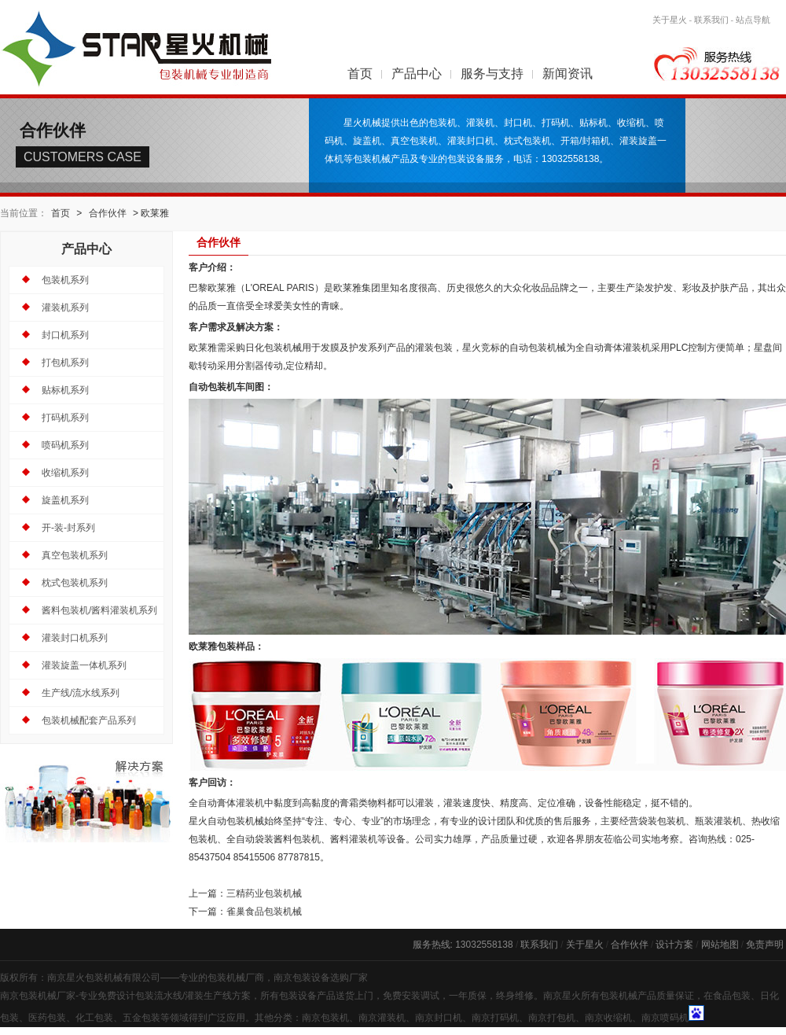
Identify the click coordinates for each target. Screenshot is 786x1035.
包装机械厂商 (236, 977)
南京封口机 (438, 1017)
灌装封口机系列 (75, 637)
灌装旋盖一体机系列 (84, 665)
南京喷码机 (665, 1017)
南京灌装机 (382, 1017)
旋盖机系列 (65, 500)
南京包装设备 (302, 977)
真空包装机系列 (75, 555)
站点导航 (753, 19)
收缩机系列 (65, 472)
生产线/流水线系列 (80, 692)
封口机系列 (65, 335)
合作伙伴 (108, 213)
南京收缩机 (608, 1017)
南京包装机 (325, 1017)
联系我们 (711, 19)
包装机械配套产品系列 (89, 720)
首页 (360, 73)
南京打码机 (495, 1017)
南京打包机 (551, 1017)
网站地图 (720, 944)
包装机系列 (65, 279)
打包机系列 (65, 362)
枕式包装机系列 (75, 582)
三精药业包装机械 (264, 893)
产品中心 (416, 73)
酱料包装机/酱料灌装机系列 (99, 610)
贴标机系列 (65, 390)
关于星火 (669, 19)
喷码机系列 (65, 445)
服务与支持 (492, 73)
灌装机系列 (65, 307)
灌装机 (250, 802)
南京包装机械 (28, 995)
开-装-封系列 (68, 527)
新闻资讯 (567, 73)
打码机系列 (65, 417)
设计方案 (674, 944)
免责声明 (765, 944)
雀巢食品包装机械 (264, 911)
